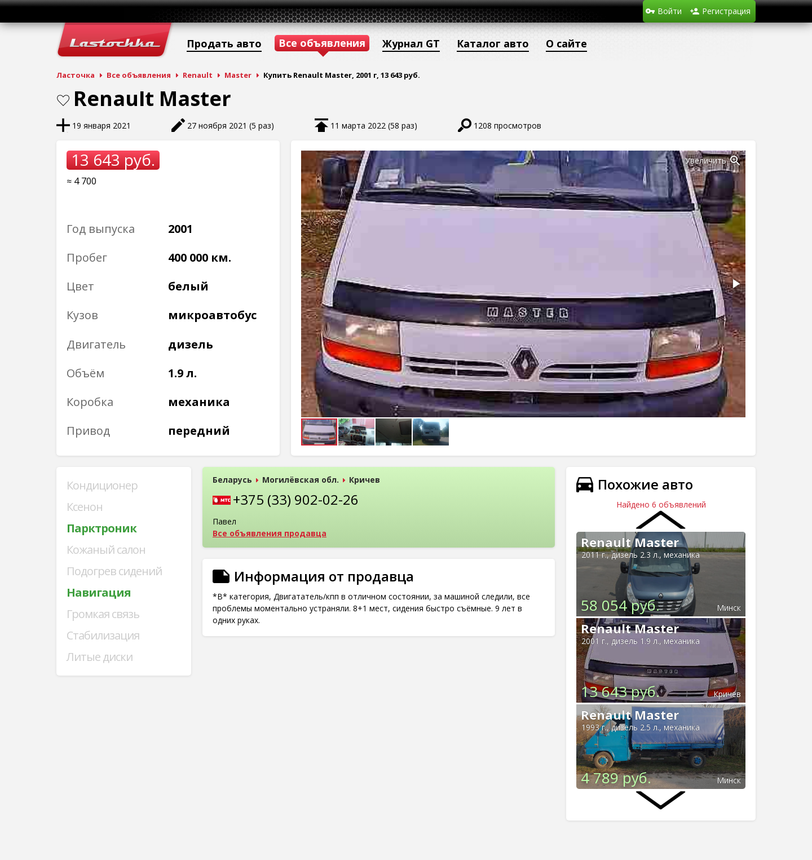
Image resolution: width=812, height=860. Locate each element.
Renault (198, 75)
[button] (735, 161)
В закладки (63, 100)
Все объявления (139, 75)
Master (237, 75)
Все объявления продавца (269, 533)
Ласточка (75, 75)
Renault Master (630, 541)
